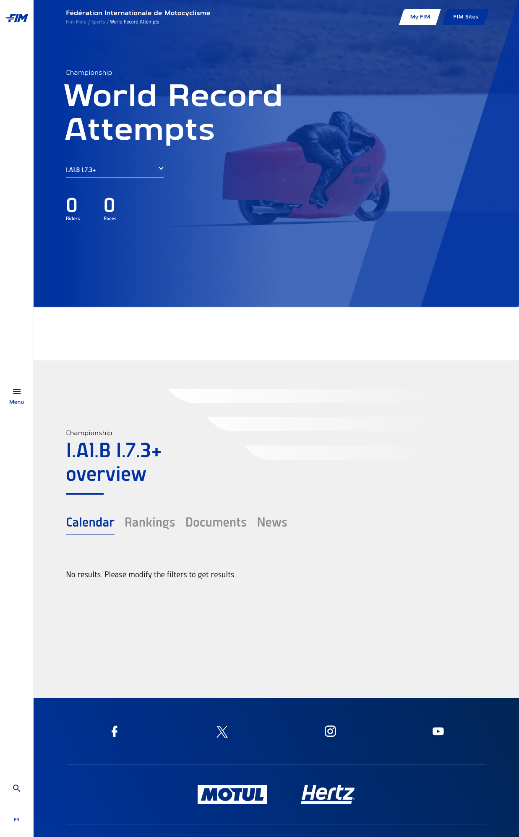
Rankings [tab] (150, 521)
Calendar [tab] (90, 521)
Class (72, 161)
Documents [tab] (216, 521)
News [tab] (272, 521)
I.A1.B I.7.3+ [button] (81, 169)
